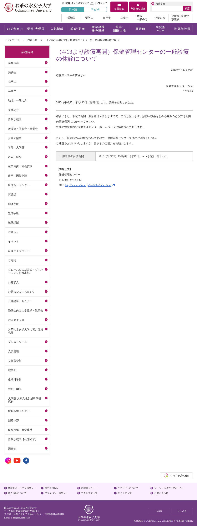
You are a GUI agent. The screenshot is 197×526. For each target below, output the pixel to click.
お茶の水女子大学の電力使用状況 (25, 331)
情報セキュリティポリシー (22, 488)
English (95, 9)
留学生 (89, 18)
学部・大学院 (35, 29)
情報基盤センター (19, 410)
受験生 (70, 18)
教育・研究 (77, 29)
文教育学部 (15, 360)
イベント (13, 241)
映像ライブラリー (19, 250)
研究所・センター (161, 29)
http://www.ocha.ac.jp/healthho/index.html (88, 185)
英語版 (12, 194)
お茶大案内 (14, 29)
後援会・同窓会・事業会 (181, 18)
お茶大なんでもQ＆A (20, 291)
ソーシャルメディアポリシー (169, 488)
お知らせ (32, 39)
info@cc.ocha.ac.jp (21, 518)
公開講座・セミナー (20, 301)
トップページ (11, 39)
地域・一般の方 (142, 18)
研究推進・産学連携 (20, 429)
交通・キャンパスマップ (75, 3)
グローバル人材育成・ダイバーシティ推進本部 (25, 271)
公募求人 (13, 282)
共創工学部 (15, 389)
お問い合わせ (161, 493)
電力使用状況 (51, 488)
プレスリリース (17, 341)
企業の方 (160, 18)
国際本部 (13, 420)
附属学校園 (182, 29)
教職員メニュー (89, 488)
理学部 (12, 370)
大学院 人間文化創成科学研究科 (24, 400)
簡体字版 (13, 203)
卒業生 (124, 18)
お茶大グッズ (16, 319)
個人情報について (17, 493)
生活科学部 (15, 379)
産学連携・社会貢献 (98, 29)
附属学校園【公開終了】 (23, 439)
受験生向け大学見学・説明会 (25, 310)
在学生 (107, 18)
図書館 (140, 29)
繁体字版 (13, 213)
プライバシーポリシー (56, 493)
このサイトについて (128, 488)
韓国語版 (13, 222)
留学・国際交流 (119, 29)
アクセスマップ (89, 493)
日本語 (73, 9)
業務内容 (13, 62)
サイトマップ (99, 3)
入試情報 (56, 29)
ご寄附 (12, 260)
